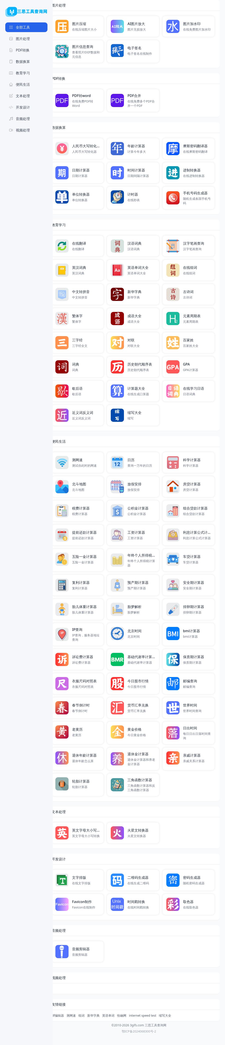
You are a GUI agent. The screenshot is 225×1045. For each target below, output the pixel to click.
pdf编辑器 (69, 1026)
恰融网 (133, 1026)
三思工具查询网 (155, 1036)
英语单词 (120, 1026)
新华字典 (105, 1026)
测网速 (82, 1026)
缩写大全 (177, 1026)
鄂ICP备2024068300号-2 (139, 1042)
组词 (93, 1026)
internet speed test (154, 1026)
